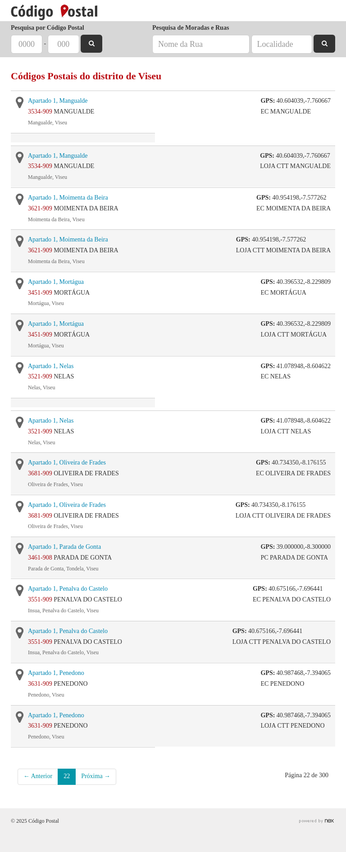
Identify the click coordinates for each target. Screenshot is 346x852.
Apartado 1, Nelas (50, 366)
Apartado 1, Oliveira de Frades (67, 462)
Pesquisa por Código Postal (47, 27)
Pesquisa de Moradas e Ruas (190, 27)
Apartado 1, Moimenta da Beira (68, 197)
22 (67, 776)
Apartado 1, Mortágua (56, 281)
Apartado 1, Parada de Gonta (64, 546)
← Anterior (37, 776)
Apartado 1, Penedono (56, 673)
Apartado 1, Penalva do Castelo (68, 588)
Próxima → (95, 776)
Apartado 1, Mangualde (58, 100)
